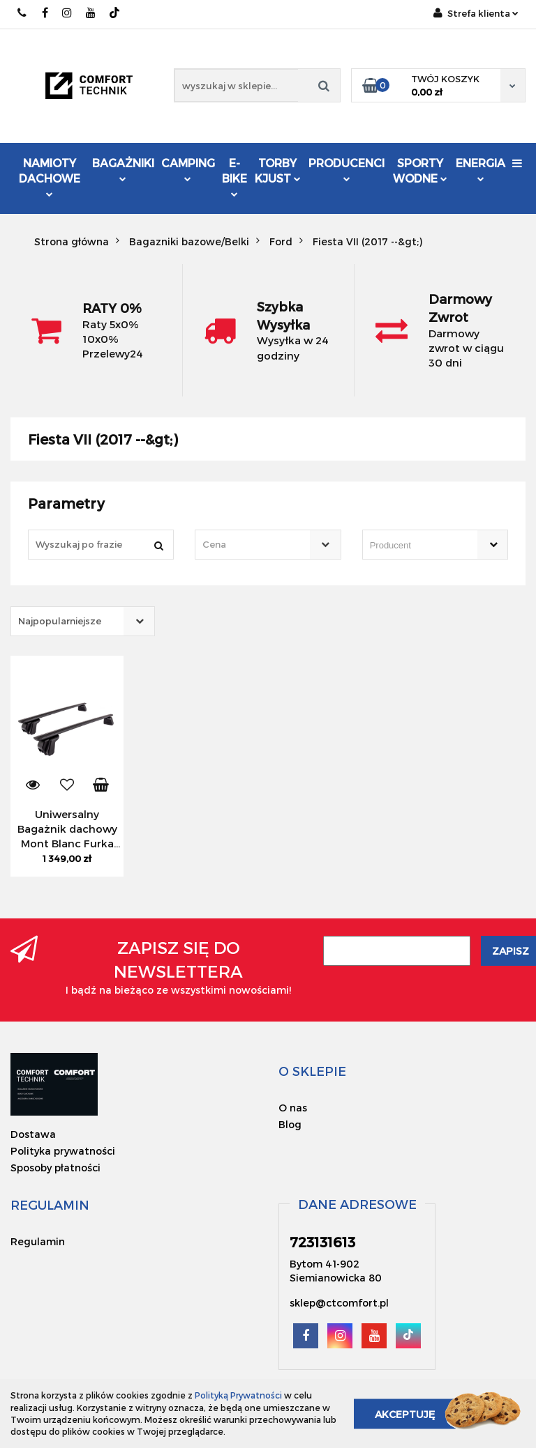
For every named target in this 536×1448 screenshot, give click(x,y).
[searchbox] (415, 545)
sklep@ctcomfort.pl (339, 1303)
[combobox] (268, 545)
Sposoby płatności (55, 1167)
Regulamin (37, 1241)
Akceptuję (405, 1413)
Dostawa (33, 1134)
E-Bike (234, 176)
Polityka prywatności (62, 1151)
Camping (188, 169)
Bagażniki (123, 169)
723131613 (22, 13)
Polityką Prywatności (238, 1395)
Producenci (346, 170)
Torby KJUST (278, 170)
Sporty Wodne (420, 170)
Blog (290, 1124)
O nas (292, 1108)
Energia (480, 169)
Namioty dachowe (49, 176)
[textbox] (255, 544)
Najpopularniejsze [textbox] (59, 620)
